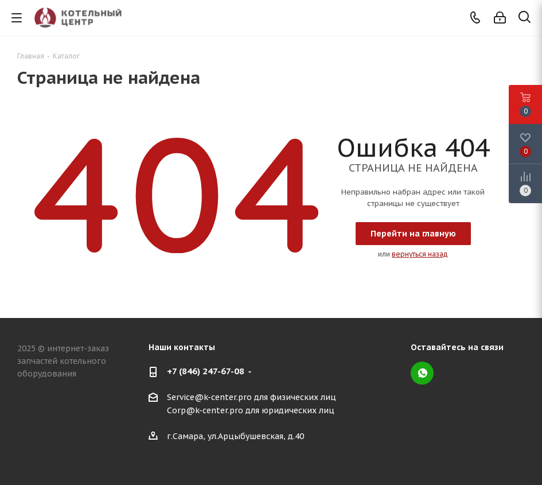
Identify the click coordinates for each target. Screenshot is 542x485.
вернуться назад (420, 254)
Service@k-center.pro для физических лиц (251, 397)
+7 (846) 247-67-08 (205, 371)
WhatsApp (422, 373)
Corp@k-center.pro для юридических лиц (250, 411)
